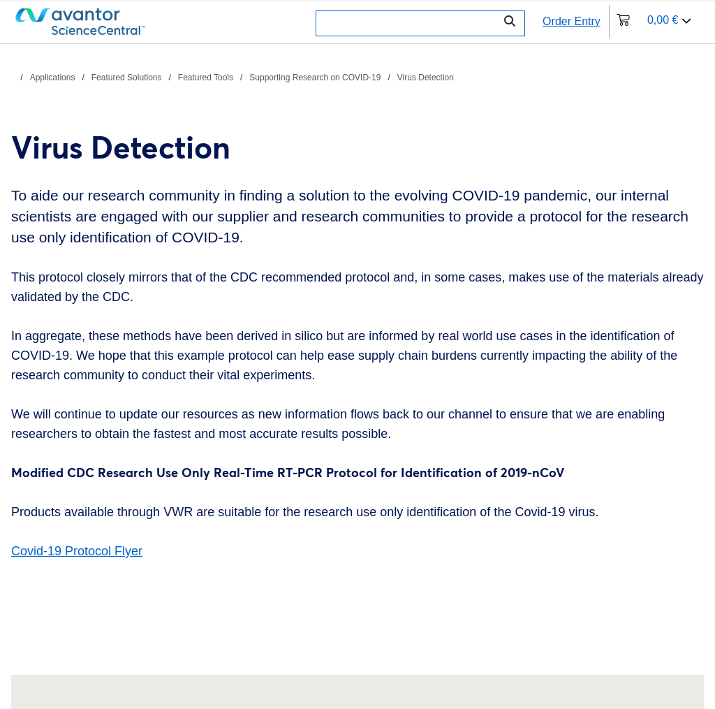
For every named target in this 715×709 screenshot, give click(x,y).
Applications (52, 77)
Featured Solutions (126, 77)
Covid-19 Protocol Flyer (76, 551)
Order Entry (571, 21)
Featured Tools (205, 77)
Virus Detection (425, 77)
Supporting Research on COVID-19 (315, 77)
